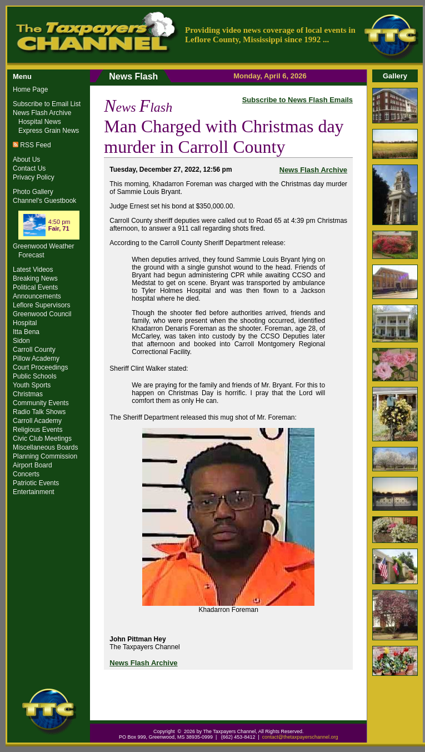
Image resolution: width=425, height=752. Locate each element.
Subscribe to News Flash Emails (297, 100)
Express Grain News (48, 131)
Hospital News (39, 122)
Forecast (31, 255)
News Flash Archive (313, 170)
